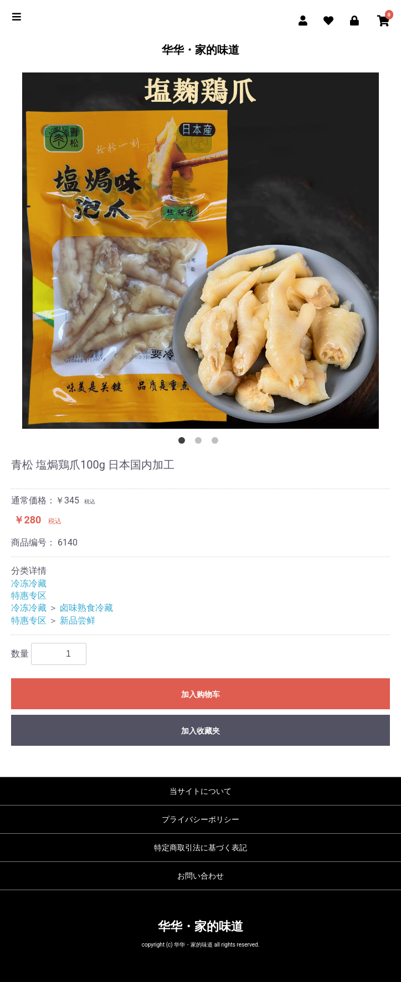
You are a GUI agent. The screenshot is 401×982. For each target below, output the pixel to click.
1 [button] (183, 442)
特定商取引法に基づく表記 (200, 847)
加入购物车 (200, 694)
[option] (200, 250)
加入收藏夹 (200, 730)
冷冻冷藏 (29, 583)
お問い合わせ (200, 875)
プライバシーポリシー (200, 819)
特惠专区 (29, 595)
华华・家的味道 (200, 50)
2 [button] (200, 442)
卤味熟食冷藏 (86, 607)
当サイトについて (200, 791)
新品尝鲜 (77, 620)
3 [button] (217, 442)
